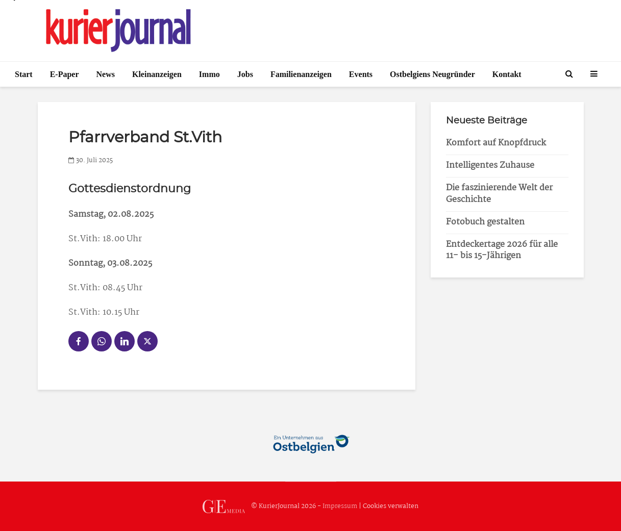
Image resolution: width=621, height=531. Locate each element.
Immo (209, 74)
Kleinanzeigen (157, 74)
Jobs (245, 74)
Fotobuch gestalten (485, 222)
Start (24, 74)
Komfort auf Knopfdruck (496, 143)
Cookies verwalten (390, 506)
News (105, 74)
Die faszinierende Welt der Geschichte (499, 194)
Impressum (339, 506)
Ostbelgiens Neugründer (432, 74)
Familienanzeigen (301, 74)
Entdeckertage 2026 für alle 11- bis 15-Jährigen (502, 250)
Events (360, 74)
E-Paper (64, 74)
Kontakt (506, 74)
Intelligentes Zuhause (490, 165)
